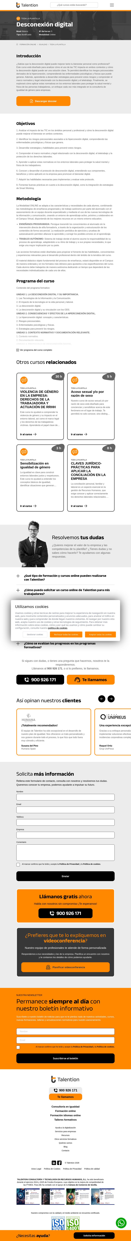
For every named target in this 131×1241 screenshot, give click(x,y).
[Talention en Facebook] (59, 1163)
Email (18, 804)
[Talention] (27, 5)
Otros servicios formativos (65, 1139)
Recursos (65, 1135)
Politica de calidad (92, 1169)
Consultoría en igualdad (65, 1106)
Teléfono (20, 817)
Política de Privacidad (69, 864)
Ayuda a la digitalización (65, 1128)
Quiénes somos (65, 1143)
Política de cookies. (106, 1047)
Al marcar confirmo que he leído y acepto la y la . (61, 864)
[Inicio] (17, 44)
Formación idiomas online (65, 1115)
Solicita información (94, 1235)
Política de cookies (91, 864)
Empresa (20, 829)
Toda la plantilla (57, 44)
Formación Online (28, 44)
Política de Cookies (52, 1169)
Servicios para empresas (65, 1131)
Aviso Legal (36, 1169)
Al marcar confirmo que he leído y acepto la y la (75, 1047)
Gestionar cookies (35, 634)
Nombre (19, 792)
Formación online (65, 1111)
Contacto (65, 1150)
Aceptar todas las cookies (100, 634)
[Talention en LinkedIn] (54, 1163)
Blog (65, 1147)
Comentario (21, 842)
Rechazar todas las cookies (66, 634)
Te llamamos (65, 1096)
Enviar (65, 876)
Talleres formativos (65, 1119)
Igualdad (43, 44)
